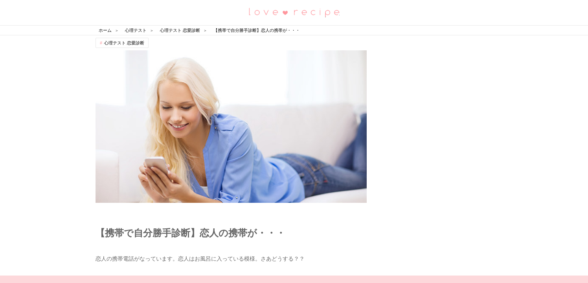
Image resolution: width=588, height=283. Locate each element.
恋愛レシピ (294, 12)
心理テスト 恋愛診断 (124, 42)
